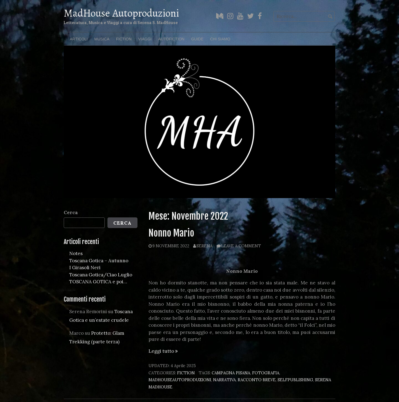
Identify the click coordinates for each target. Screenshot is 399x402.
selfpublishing (295, 379)
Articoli (79, 39)
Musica (101, 39)
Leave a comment (241, 245)
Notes (76, 253)
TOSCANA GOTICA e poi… (98, 282)
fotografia (265, 372)
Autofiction (171, 39)
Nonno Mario (171, 233)
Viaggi (145, 39)
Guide (197, 39)
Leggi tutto (163, 351)
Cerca (71, 212)
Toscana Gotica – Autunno (98, 261)
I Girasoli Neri (85, 267)
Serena (204, 245)
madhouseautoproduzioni (180, 379)
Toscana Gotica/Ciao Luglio (100, 275)
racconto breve (257, 379)
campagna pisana (231, 372)
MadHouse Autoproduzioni (121, 13)
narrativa (224, 379)
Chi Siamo (220, 39)
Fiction (124, 39)
